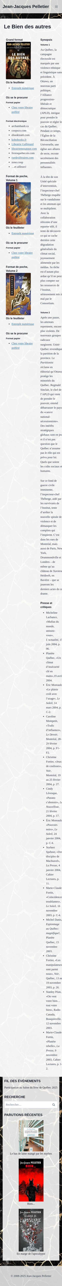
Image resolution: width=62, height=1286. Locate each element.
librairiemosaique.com (24, 148)
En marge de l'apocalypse (31, 1232)
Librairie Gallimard (23, 144)
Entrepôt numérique (23, 88)
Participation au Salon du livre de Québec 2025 (31, 1087)
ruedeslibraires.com (23, 157)
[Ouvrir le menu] (56, 6)
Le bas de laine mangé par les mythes (31, 1137)
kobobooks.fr (19, 139)
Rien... (31, 1182)
